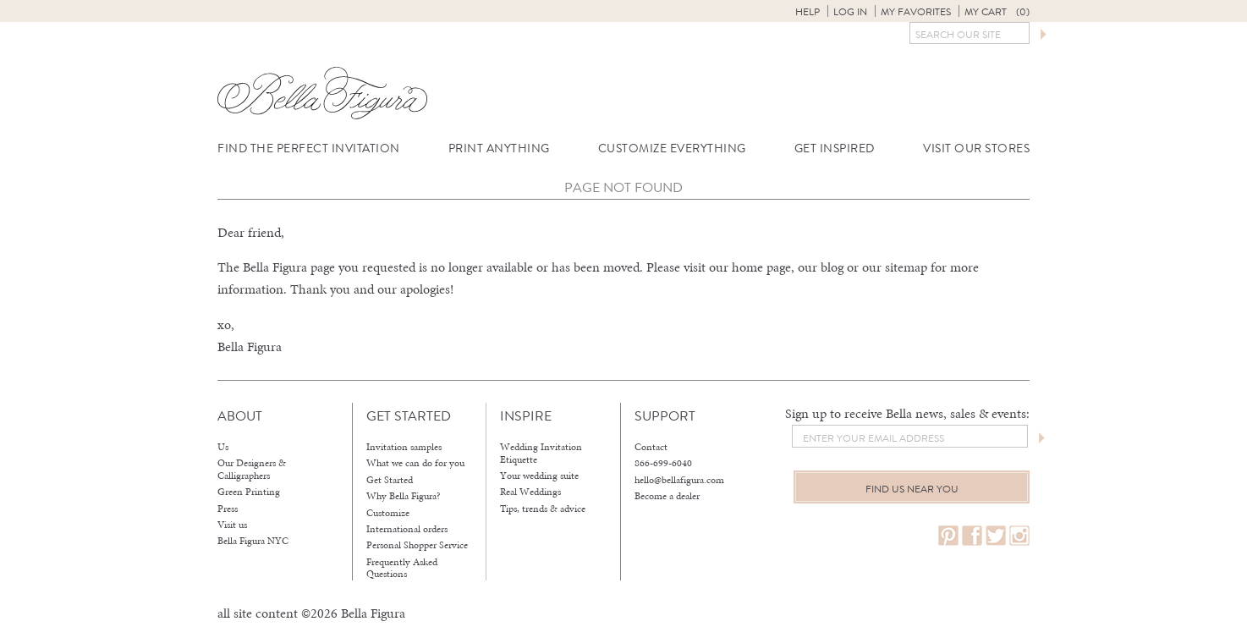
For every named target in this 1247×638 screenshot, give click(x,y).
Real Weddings (530, 492)
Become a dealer (667, 496)
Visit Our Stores (976, 148)
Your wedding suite (539, 475)
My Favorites (916, 12)
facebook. (972, 536)
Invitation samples (404, 447)
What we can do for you (415, 463)
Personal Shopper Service (417, 545)
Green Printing (248, 492)
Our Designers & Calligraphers (251, 469)
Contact (650, 447)
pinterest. (948, 536)
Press (227, 508)
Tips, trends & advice (542, 508)
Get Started (389, 480)
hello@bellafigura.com (679, 480)
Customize (387, 513)
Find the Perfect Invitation (308, 148)
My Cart (997, 12)
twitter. (996, 536)
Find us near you (912, 489)
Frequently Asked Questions (401, 568)
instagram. (1019, 536)
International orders (407, 529)
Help (807, 12)
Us (222, 447)
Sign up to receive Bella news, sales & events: (907, 413)
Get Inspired (834, 148)
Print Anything (499, 148)
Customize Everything (672, 148)
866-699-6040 (663, 463)
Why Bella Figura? (403, 496)
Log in (850, 12)
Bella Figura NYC (252, 541)
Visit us (232, 525)
